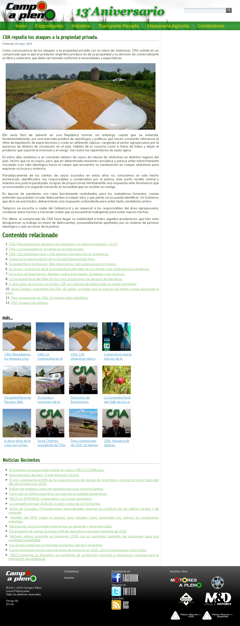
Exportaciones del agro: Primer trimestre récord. (44, 475)
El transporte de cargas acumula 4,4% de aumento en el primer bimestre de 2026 (68, 531)
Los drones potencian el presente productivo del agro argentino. (56, 545)
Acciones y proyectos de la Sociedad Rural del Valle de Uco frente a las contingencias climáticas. (79, 269)
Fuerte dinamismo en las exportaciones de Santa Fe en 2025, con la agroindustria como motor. (78, 550)
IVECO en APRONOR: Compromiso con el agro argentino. (50, 499)
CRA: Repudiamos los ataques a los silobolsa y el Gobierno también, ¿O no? (63, 244)
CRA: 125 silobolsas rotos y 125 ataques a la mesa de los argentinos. (59, 254)
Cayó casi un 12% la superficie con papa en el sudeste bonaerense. (58, 494)
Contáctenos (211, 26)
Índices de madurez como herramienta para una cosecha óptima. (56, 489)
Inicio (21, 26)
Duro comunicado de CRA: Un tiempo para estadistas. (50, 298)
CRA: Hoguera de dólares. (30, 303)
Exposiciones (49, 26)
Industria (81, 26)
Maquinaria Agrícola (168, 26)
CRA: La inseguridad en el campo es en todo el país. (46, 249)
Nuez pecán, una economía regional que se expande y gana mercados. (61, 526)
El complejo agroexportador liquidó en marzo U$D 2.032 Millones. (56, 470)
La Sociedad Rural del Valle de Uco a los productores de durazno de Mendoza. (65, 279)
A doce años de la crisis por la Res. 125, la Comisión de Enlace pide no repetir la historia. (73, 284)
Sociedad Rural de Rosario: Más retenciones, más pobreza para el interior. (63, 264)
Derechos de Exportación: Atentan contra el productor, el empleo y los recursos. (67, 274)
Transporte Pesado (119, 26)
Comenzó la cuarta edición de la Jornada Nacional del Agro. (52, 259)
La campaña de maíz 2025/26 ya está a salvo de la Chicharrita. (54, 504)
